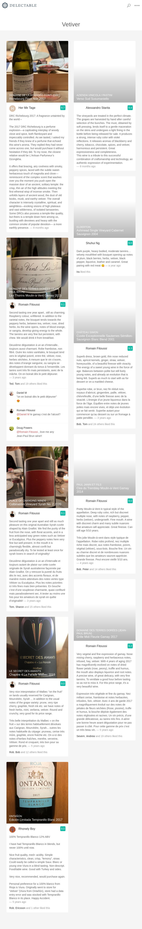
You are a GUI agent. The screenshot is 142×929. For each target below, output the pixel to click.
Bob (17, 752)
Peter (86, 569)
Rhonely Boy (26, 828)
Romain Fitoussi (29, 304)
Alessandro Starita (98, 107)
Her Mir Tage (26, 107)
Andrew (90, 736)
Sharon (20, 606)
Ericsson (20, 908)
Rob (11, 752)
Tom (17, 383)
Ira (78, 271)
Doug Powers (24, 427)
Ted (11, 383)
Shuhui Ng (93, 243)
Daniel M (22, 392)
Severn (81, 736)
